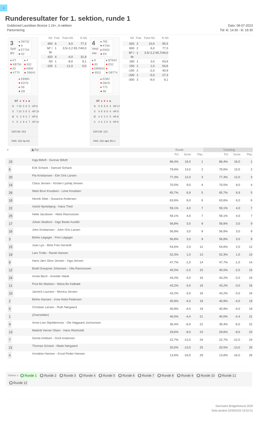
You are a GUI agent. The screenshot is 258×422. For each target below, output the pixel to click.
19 (11, 254)
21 (11, 347)
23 (11, 162)
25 (11, 216)
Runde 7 (146, 375)
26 (11, 192)
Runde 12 (18, 383)
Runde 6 (126, 375)
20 (11, 177)
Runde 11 (227, 375)
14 (11, 185)
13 (11, 332)
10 (11, 293)
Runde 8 (166, 375)
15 (11, 247)
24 (11, 278)
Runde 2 (48, 375)
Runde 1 (28, 375)
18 (11, 200)
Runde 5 (107, 375)
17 (11, 223)
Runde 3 (68, 375)
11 (11, 285)
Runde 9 (185, 375)
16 (11, 231)
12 (11, 270)
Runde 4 (87, 375)
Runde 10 (206, 375)
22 (11, 208)
